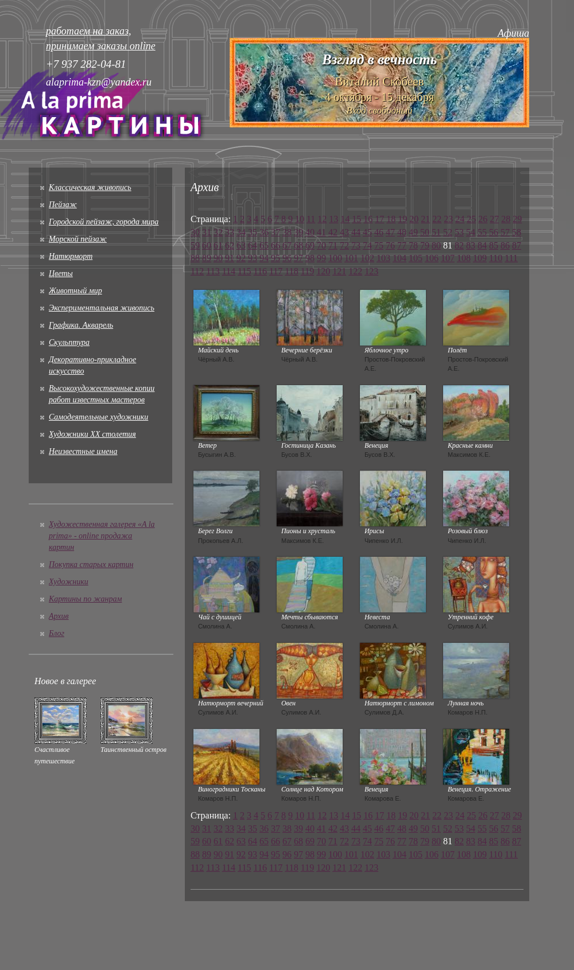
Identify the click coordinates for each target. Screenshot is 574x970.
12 (322, 219)
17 (379, 219)
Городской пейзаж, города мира (103, 222)
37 (275, 232)
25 (471, 219)
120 (323, 271)
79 (424, 245)
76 (390, 245)
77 (401, 245)
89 (206, 258)
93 (252, 258)
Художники (68, 581)
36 (264, 232)
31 (206, 232)
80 (436, 245)
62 (229, 245)
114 (228, 271)
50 (424, 232)
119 (307, 271)
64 (252, 245)
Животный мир (75, 290)
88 (195, 258)
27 (494, 219)
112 (197, 271)
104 (399, 258)
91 (229, 258)
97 (298, 258)
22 (436, 219)
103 (383, 258)
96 (287, 258)
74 (367, 245)
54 (470, 232)
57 (505, 232)
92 (241, 258)
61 (218, 245)
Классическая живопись (90, 187)
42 (333, 232)
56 (493, 232)
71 (333, 245)
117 (275, 271)
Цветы (61, 273)
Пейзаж (63, 204)
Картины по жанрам (85, 599)
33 (229, 232)
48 (401, 232)
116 (260, 271)
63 (241, 245)
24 (459, 219)
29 (517, 219)
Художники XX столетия (92, 434)
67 (287, 245)
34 (241, 232)
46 (378, 232)
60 (206, 245)
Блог (56, 633)
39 (298, 232)
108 (464, 258)
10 (299, 219)
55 (482, 232)
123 (371, 271)
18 (390, 219)
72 (344, 245)
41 (321, 232)
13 (333, 219)
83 (470, 245)
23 (448, 219)
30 (195, 232)
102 (367, 258)
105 (415, 258)
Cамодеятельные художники (98, 417)
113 (212, 271)
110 (495, 258)
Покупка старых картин (91, 564)
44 (355, 232)
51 (436, 232)
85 (493, 245)
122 (355, 271)
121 (339, 271)
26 (482, 219)
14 (345, 219)
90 (218, 258)
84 (482, 245)
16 (368, 219)
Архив (59, 616)
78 (413, 245)
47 (390, 232)
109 (480, 258)
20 (413, 219)
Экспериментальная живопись (101, 308)
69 (310, 245)
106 (432, 258)
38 (287, 232)
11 (311, 219)
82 (459, 245)
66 (275, 245)
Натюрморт (70, 256)
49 (413, 232)
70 (321, 245)
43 (344, 232)
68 (298, 245)
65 (264, 245)
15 (356, 219)
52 (447, 232)
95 (275, 258)
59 (195, 245)
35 (252, 232)
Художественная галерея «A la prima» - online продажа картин (102, 536)
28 (505, 219)
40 (310, 232)
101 (351, 258)
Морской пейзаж (78, 239)
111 (511, 258)
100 (335, 258)
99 (321, 258)
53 (459, 232)
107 (448, 258)
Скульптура (69, 342)
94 (264, 258)
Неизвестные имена (83, 451)
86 (505, 245)
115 (244, 271)
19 (402, 219)
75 (378, 245)
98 (310, 258)
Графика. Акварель (81, 325)
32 (218, 232)
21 (425, 219)
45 (367, 232)
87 (516, 245)
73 (355, 245)
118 (291, 271)
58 (516, 232)
